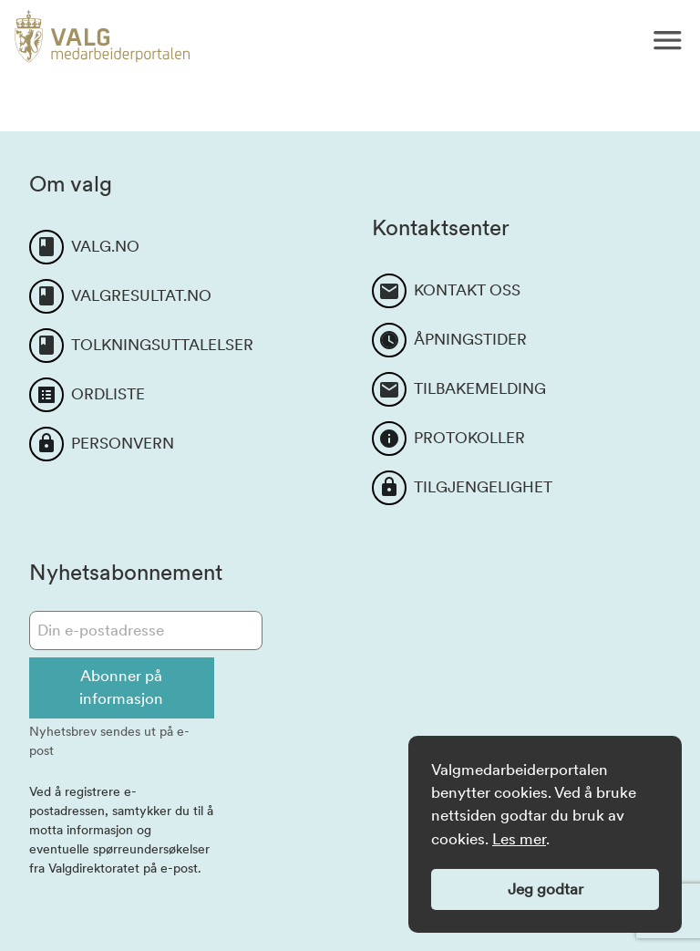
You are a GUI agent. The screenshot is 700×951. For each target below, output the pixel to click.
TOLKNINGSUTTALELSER (162, 345)
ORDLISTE (108, 394)
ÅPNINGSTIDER (470, 339)
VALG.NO (105, 246)
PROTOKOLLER (469, 438)
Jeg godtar (545, 889)
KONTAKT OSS (467, 290)
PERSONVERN (122, 443)
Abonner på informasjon (121, 687)
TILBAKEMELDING (480, 388)
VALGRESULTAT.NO (141, 295)
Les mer (519, 839)
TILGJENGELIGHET (483, 487)
